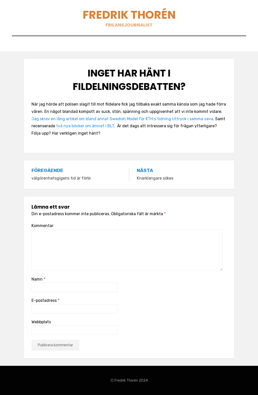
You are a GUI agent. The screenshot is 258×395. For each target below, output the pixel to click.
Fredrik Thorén (129, 14)
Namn (38, 279)
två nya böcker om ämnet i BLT (85, 126)
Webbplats (41, 321)
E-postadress (45, 300)
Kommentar (42, 225)
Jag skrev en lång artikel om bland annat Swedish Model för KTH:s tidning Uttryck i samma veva (122, 118)
